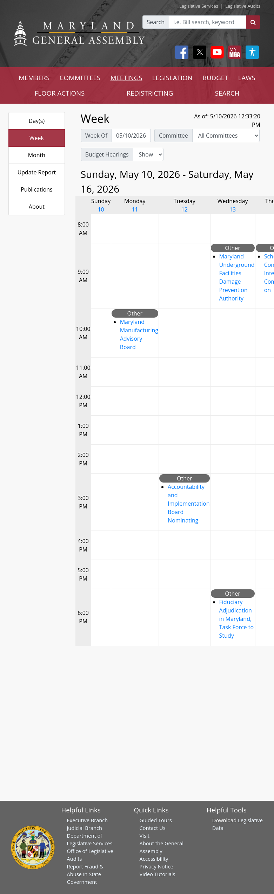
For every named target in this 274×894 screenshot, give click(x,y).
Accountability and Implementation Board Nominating (188, 503)
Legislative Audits (242, 6)
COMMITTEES (80, 77)
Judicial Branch (84, 827)
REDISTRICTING (150, 93)
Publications (37, 189)
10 (101, 209)
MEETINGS (126, 77)
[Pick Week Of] (131, 135)
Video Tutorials (157, 874)
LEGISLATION (172, 77)
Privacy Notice (156, 866)
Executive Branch (87, 820)
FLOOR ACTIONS (60, 93)
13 (232, 209)
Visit (144, 835)
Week (36, 138)
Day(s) (37, 121)
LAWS (246, 77)
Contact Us (153, 827)
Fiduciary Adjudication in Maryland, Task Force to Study (236, 618)
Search (156, 22)
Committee (173, 135)
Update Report (37, 172)
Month (36, 155)
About (37, 206)
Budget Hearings (107, 154)
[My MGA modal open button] (233, 52)
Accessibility (154, 858)
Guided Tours (156, 820)
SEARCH (227, 93)
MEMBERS (34, 77)
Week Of (96, 135)
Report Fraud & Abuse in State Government (85, 874)
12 (184, 209)
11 (135, 209)
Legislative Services (198, 6)
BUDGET (215, 77)
